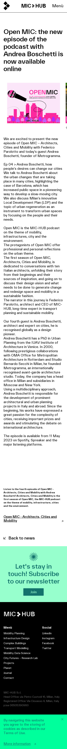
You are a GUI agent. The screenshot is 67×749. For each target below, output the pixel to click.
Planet (7, 667)
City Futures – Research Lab (21, 658)
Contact (9, 677)
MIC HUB (33, 6)
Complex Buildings (15, 643)
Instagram (48, 638)
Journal (8, 672)
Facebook (48, 643)
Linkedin (47, 633)
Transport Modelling (16, 648)
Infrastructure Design (17, 638)
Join (33, 592)
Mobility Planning (14, 633)
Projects (9, 662)
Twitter (46, 648)
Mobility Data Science (17, 653)
